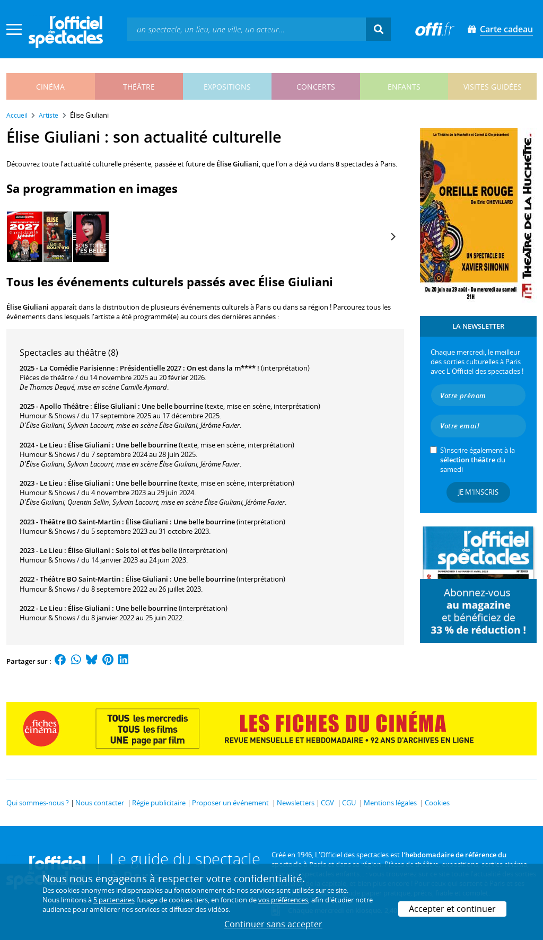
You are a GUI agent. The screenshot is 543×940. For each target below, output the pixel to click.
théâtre (139, 87)
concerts (315, 87)
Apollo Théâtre (64, 406)
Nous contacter (99, 802)
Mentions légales (390, 802)
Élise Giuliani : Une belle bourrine (148, 406)
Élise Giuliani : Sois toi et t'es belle (122, 550)
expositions (227, 87)
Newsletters (295, 802)
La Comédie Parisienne (77, 368)
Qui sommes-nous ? (37, 802)
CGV (327, 802)
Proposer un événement (230, 802)
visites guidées (492, 87)
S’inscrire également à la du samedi (477, 459)
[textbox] (246, 28)
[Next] (392, 237)
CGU (349, 802)
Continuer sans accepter (273, 924)
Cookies (437, 802)
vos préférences (283, 899)
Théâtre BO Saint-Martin (80, 521)
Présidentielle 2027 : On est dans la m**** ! (189, 368)
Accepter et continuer (452, 909)
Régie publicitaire (159, 802)
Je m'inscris (478, 492)
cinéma (50, 87)
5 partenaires (114, 899)
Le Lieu (51, 445)
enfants (404, 87)
